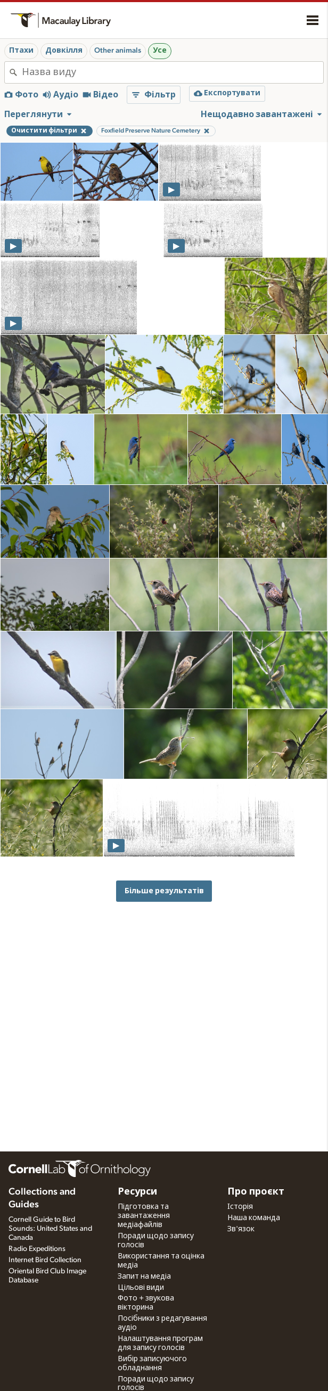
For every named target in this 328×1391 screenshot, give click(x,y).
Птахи (21, 50)
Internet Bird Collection (45, 1260)
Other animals (117, 50)
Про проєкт (255, 1192)
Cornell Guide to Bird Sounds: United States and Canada (50, 1228)
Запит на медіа (144, 1276)
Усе (160, 50)
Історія (240, 1207)
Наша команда (253, 1218)
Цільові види (141, 1287)
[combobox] (172, 72)
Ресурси (137, 1192)
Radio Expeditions (37, 1249)
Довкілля (64, 50)
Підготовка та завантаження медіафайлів (144, 1216)
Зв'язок (241, 1229)
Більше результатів (164, 891)
